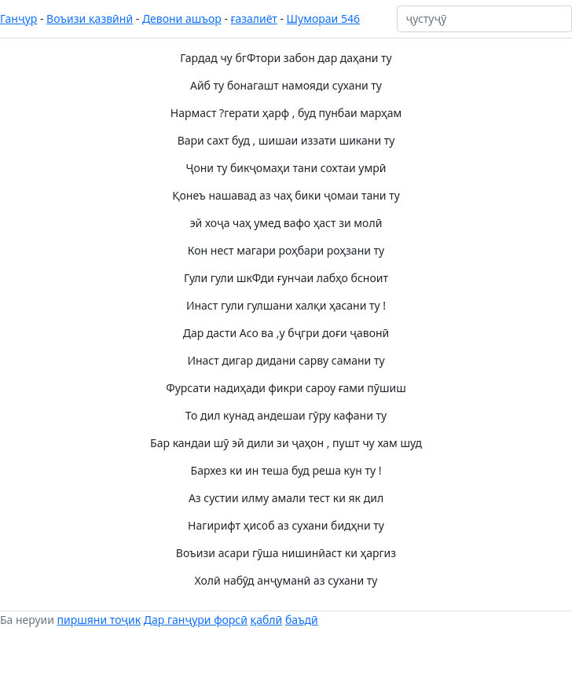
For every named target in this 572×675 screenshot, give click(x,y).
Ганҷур (18, 18)
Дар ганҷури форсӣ (196, 619)
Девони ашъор (182, 18)
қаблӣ (267, 619)
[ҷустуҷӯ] (484, 19)
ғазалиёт (254, 18)
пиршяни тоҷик (99, 619)
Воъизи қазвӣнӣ (89, 18)
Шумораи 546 (323, 18)
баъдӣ (301, 619)
